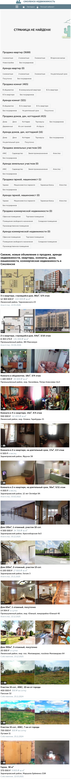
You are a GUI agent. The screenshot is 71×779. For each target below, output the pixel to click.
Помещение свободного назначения (18, 221)
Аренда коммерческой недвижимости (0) (26, 231)
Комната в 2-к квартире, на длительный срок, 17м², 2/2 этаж (32, 450)
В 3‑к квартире (8, 95)
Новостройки (8, 63)
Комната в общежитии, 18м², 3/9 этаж (21, 376)
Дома (5, 122)
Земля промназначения (38, 153)
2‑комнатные (24, 58)
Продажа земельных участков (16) (22, 148)
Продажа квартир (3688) (17, 52)
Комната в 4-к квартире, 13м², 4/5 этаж (21, 413)
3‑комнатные (40, 58)
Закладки (29, 7)
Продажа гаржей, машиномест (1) (22, 179)
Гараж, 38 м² (7, 767)
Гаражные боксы (47, 185)
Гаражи (6, 185)
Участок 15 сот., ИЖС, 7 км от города (20, 727)
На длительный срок (59, 74)
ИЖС (5, 153)
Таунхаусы (39, 122)
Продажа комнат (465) (15, 84)
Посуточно (7, 79)
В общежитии (8, 90)
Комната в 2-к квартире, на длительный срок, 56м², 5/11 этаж (33, 487)
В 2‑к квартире (52, 90)
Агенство (56, 153)
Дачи (15, 122)
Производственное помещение (16, 226)
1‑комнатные (8, 58)
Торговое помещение (35, 217)
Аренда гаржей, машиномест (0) (21, 195)
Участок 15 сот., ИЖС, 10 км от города (20, 687)
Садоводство (17, 153)
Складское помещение (47, 221)
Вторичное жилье (58, 58)
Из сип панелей (24, 126)
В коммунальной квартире (30, 90)
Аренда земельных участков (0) (20, 164)
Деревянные (8, 126)
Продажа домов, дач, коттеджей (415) (24, 116)
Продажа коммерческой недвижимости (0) (27, 211)
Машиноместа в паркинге (24, 185)
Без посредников (26, 63)
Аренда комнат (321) (14, 100)
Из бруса (40, 126)
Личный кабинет (45, 7)
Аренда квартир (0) (13, 68)
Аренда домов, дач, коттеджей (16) (23, 132)
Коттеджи (26, 122)
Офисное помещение (12, 217)
